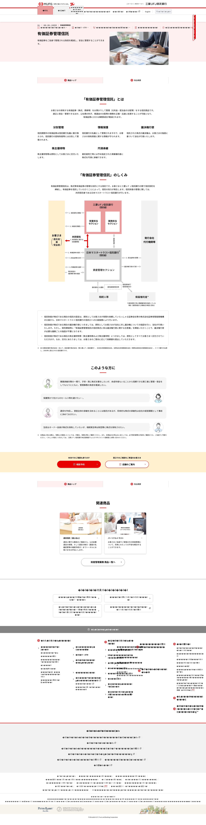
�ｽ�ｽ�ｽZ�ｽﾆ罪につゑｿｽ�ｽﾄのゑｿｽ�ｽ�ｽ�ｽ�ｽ (129, 599)
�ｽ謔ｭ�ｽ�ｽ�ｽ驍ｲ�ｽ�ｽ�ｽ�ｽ (177, 27)
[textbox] (163, 11)
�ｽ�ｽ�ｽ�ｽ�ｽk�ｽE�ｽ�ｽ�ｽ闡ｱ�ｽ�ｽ (112, 27)
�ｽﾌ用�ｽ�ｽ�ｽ (132, 11)
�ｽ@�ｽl (61, 10)
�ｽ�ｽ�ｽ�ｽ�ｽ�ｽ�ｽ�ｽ (148, 27)
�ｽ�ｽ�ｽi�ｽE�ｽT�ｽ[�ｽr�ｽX (53, 27)
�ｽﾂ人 (45, 10)
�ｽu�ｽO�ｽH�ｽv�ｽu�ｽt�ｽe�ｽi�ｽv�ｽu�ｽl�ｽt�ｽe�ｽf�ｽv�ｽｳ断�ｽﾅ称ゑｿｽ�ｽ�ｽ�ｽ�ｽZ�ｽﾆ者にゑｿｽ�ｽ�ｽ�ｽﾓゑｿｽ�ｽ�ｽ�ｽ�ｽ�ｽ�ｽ (77, 611)
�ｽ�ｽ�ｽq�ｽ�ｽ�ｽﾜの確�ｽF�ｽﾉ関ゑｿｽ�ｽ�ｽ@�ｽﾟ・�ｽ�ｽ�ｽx (77, 599)
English (147, 11)
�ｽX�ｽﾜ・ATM (81, 27)
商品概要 (137, 80)
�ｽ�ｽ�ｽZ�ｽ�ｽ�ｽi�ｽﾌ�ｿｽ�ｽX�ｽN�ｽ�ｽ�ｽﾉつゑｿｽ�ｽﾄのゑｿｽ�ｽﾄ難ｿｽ (128, 608)
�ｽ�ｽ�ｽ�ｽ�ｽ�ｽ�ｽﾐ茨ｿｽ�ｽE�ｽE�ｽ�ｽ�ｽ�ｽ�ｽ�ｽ (77, 10)
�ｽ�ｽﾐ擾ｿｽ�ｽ (118, 11)
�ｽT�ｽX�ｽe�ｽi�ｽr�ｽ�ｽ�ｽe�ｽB (97, 11)
